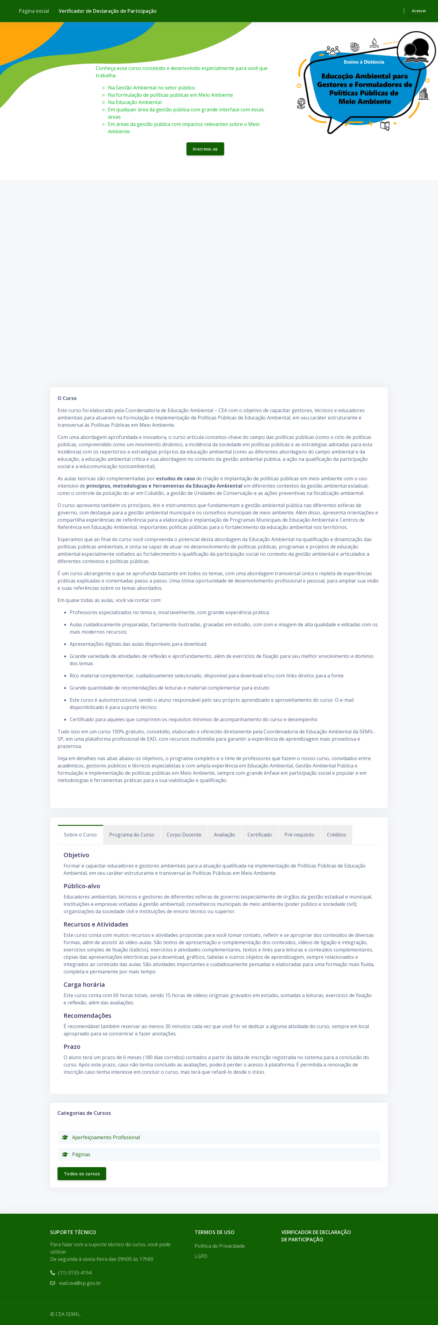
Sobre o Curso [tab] (80, 834)
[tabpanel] (219, 963)
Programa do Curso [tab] (131, 834)
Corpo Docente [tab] (184, 834)
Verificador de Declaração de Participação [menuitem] (108, 11)
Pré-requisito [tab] (299, 834)
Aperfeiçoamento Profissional (101, 1137)
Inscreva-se (205, 149)
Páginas (76, 1154)
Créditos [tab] (336, 834)
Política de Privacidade (220, 1246)
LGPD (201, 1256)
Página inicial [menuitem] (34, 11)
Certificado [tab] (260, 834)
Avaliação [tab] (224, 834)
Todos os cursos (82, 1174)
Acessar (419, 10)
